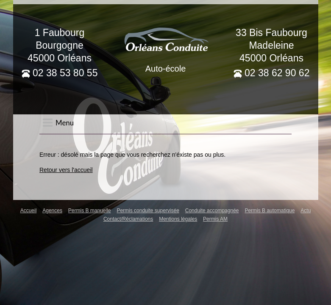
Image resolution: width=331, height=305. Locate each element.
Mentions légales (178, 219)
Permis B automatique (270, 211)
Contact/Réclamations (128, 219)
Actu (305, 211)
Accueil (28, 211)
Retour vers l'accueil (66, 169)
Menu (58, 122)
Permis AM (215, 219)
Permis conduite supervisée (148, 211)
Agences (52, 211)
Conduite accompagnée (212, 211)
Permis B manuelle (89, 211)
